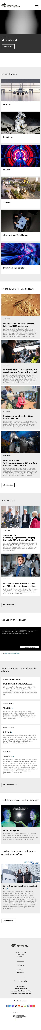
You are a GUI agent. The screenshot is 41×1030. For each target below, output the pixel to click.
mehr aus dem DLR (8, 604)
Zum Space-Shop (8, 920)
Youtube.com (23, 630)
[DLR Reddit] (19, 1006)
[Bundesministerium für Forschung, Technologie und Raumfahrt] (20, 1022)
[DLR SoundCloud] (33, 1006)
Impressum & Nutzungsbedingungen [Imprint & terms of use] (20, 993)
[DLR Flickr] (31, 1006)
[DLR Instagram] (28, 1006)
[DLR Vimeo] (25, 1006)
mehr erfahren (8, 46)
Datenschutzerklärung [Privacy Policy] (20, 988)
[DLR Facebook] (7, 1006)
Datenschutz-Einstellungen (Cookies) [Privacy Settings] (20, 991)
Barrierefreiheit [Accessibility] (20, 986)
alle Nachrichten (8, 485)
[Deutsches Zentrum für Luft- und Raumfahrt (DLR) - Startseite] (11, 6)
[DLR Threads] (16, 1006)
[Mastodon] (13, 1006)
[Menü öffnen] (37, 5)
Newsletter (20, 972)
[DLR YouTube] (22, 1006)
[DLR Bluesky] (10, 1006)
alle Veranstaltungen (9, 784)
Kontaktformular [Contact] (20, 970)
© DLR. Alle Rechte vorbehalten (12, 653)
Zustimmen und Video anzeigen (29, 647)
